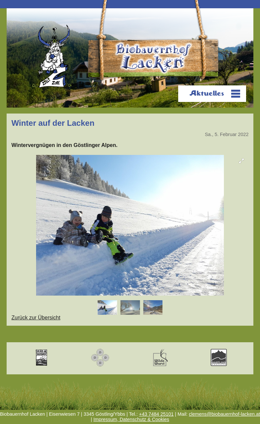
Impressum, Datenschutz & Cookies (131, 419)
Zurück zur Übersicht (36, 317)
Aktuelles (206, 93)
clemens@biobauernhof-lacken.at (224, 414)
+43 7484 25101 (156, 414)
